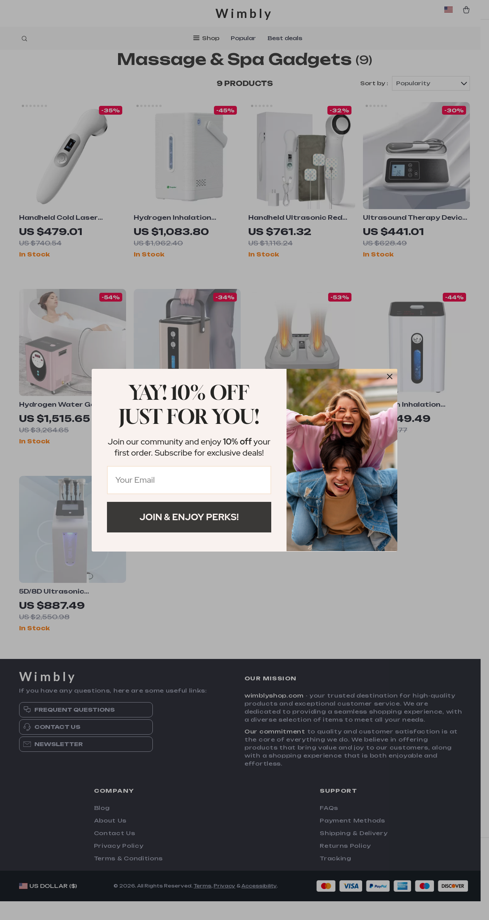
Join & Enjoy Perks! (189, 517)
